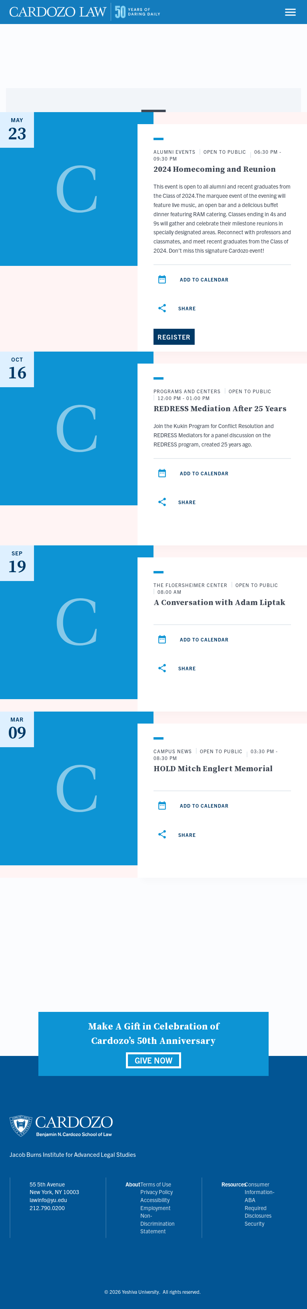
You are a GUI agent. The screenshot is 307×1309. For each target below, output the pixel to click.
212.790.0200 (47, 1207)
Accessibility (154, 1199)
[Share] (178, 308)
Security (254, 1223)
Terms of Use (155, 1184)
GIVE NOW (153, 1060)
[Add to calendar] (162, 279)
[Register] (174, 337)
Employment (155, 1207)
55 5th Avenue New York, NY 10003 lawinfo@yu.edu (54, 1191)
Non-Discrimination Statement (157, 1223)
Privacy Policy (156, 1191)
